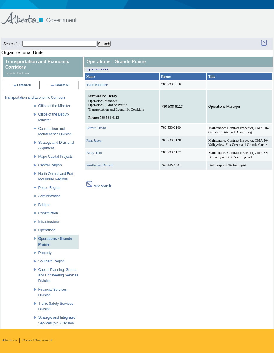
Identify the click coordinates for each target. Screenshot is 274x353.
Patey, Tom (94, 153)
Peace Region (49, 188)
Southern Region (51, 261)
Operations (47, 230)
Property (45, 253)
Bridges (44, 205)
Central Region (50, 165)
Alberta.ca (9, 340)
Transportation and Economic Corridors (34, 97)
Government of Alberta (44, 15)
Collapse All (59, 85)
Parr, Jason (93, 141)
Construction (48, 213)
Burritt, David (96, 128)
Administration (49, 196)
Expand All (22, 85)
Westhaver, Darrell (99, 165)
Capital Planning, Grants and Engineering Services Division (58, 275)
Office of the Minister (54, 106)
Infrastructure (48, 222)
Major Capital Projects (55, 157)
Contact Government (37, 340)
